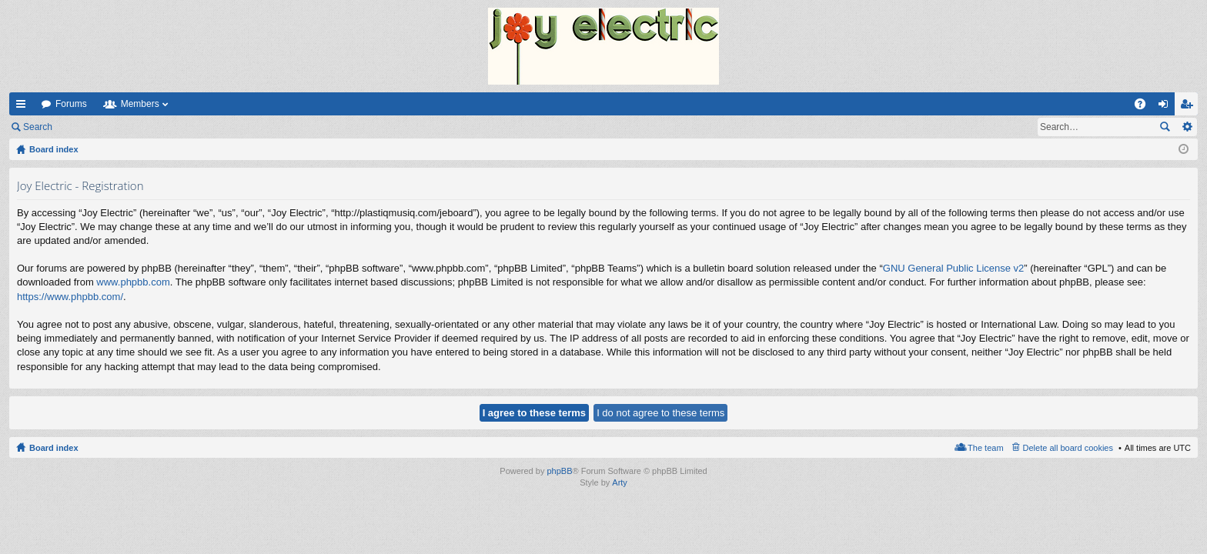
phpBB (559, 471)
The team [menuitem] (985, 447)
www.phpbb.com (132, 282)
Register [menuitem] (1190, 106)
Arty (619, 482)
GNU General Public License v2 (954, 268)
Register (137, 127)
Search (37, 127)
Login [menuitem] (1167, 106)
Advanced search (1186, 127)
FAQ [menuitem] (1145, 106)
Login (86, 127)
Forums (71, 103)
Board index (54, 447)
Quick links (23, 106)
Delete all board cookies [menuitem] (1068, 447)
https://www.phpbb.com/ (70, 296)
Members (140, 103)
